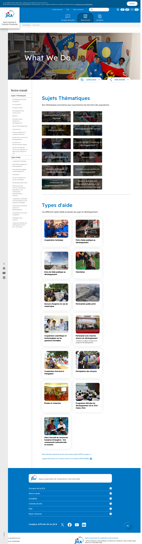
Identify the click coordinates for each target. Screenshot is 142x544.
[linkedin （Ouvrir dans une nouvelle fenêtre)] (84, 519)
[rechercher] (100, 9)
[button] (90, 74)
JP (122, 9)
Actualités (33, 493)
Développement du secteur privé (18, 106)
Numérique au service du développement (20, 133)
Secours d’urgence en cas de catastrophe (19, 173)
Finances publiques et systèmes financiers (19, 128)
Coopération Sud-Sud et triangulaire (19, 208)
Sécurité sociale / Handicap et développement (17, 115)
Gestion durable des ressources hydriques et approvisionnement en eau (19, 145)
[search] (99, 9)
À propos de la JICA (37, 483)
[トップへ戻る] (128, 520)
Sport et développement (19, 121)
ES (137, 9)
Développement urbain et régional (19, 95)
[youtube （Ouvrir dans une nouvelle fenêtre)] (77, 519)
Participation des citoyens (17, 213)
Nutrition (15, 110)
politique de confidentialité (84, 4)
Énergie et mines (17, 102)
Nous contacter (78, 9)
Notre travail (34, 488)
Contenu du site (57, 9)
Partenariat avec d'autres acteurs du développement (19, 202)
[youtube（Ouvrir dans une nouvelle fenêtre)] (4, 273)
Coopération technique (19, 156)
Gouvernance (16, 124)
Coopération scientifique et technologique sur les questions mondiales (19, 195)
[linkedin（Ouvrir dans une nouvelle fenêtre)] (4, 277)
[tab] (118, 9)
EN (127, 9)
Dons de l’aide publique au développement (19, 165)
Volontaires (15, 169)
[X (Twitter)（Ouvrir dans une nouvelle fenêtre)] (4, 264)
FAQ (67, 9)
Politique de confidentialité (12, 536)
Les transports (16, 99)
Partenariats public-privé (19, 177)
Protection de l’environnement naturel (19, 138)
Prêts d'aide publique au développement (19, 160)
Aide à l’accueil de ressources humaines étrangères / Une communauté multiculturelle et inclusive (19, 185)
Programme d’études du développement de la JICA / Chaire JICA (19, 219)
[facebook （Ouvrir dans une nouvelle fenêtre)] (70, 519)
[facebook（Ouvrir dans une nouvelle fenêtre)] (4, 268)
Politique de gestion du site (12, 533)
